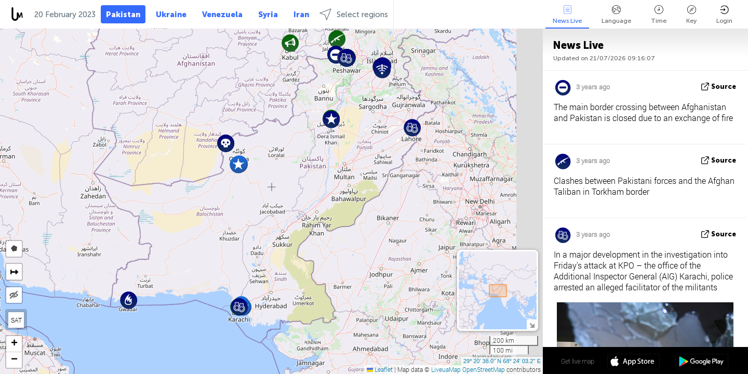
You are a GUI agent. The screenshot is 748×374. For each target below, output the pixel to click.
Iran (301, 14)
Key (691, 14)
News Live (567, 14)
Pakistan (123, 14)
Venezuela (222, 14)
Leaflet (380, 369)
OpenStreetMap (483, 369)
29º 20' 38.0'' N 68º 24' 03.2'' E (502, 361)
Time (658, 14)
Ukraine (171, 14)
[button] (337, 39)
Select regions (353, 14)
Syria (268, 14)
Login (724, 14)
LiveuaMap (446, 369)
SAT (16, 320)
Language (616, 14)
